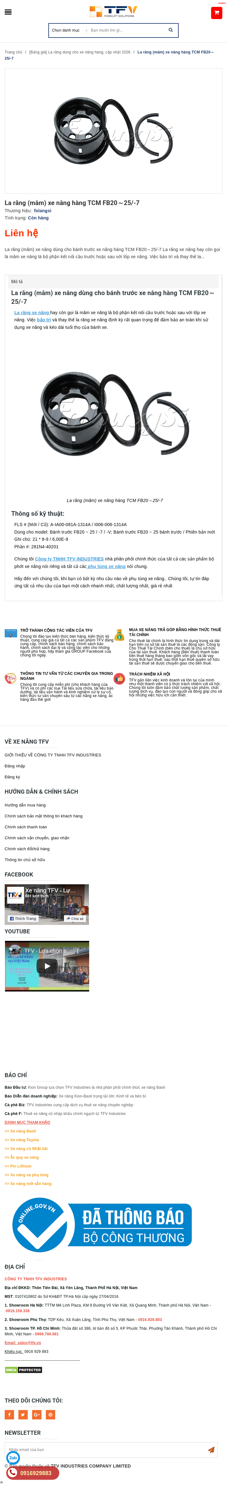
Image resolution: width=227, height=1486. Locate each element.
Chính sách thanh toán (26, 827)
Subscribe (211, 1450)
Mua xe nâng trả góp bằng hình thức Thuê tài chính (175, 632)
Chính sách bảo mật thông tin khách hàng (44, 816)
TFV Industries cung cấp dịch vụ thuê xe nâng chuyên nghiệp (80, 1105)
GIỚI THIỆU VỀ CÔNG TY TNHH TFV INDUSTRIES (53, 755)
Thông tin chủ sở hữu (25, 859)
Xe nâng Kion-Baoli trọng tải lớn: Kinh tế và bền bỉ (102, 1096)
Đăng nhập (15, 766)
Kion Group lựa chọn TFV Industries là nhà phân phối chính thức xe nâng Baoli (96, 1087)
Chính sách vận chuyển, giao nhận (37, 838)
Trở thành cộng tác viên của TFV (56, 630)
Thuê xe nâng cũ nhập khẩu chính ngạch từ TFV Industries (75, 1114)
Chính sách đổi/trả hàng (27, 848)
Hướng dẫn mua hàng (25, 805)
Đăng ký (12, 777)
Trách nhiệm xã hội (149, 674)
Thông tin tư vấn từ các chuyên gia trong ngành (66, 676)
